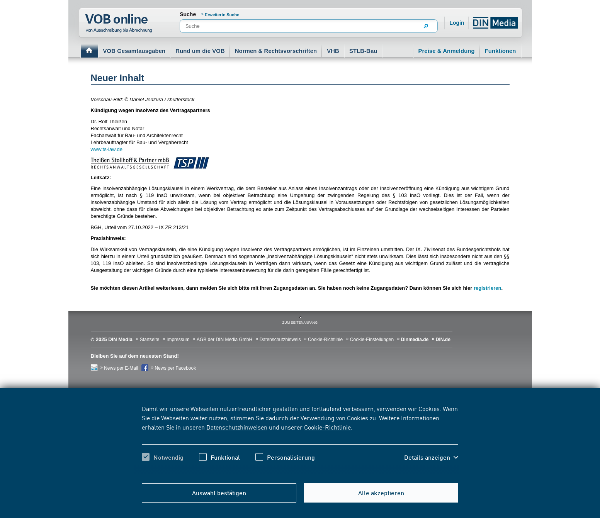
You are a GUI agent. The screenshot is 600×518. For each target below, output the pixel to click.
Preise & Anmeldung (446, 51)
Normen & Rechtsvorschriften (276, 51)
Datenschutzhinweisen (236, 427)
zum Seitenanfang (300, 322)
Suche (188, 14)
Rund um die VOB (200, 51)
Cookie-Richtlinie (327, 427)
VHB (333, 51)
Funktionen (500, 51)
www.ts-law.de (106, 149)
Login (456, 23)
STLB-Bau (363, 51)
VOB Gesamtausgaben (134, 51)
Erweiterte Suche (222, 14)
